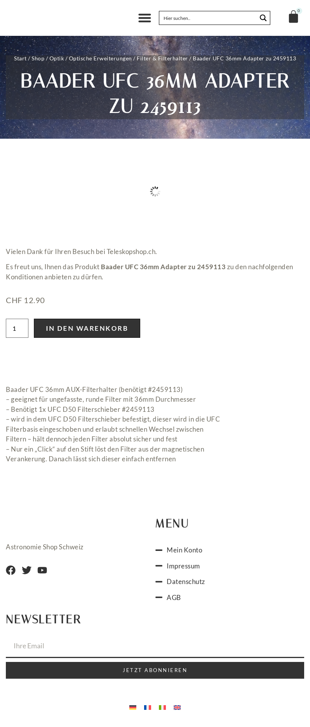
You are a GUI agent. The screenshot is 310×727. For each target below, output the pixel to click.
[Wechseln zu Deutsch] (132, 706)
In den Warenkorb (87, 328)
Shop (38, 58)
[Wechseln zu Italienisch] (162, 706)
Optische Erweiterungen (100, 58)
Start (20, 58)
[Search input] (208, 18)
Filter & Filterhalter (162, 58)
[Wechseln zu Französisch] (147, 706)
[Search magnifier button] (263, 18)
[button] (144, 18)
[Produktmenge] (17, 328)
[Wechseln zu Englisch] (177, 706)
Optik (56, 58)
